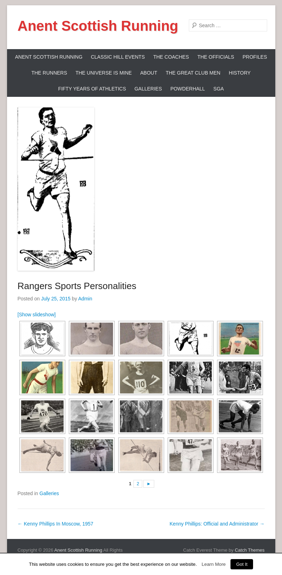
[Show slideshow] (37, 314)
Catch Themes (249, 550)
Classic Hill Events (118, 57)
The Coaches (171, 57)
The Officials (215, 57)
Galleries (148, 89)
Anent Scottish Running (98, 26)
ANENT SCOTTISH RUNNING (48, 57)
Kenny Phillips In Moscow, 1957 (56, 524)
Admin (85, 298)
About (148, 73)
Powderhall (187, 89)
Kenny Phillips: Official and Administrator (217, 524)
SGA (219, 89)
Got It (241, 564)
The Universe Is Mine (104, 73)
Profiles (254, 57)
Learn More (214, 564)
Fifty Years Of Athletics (92, 89)
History (240, 73)
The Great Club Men (193, 73)
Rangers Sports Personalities (77, 286)
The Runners (49, 73)
